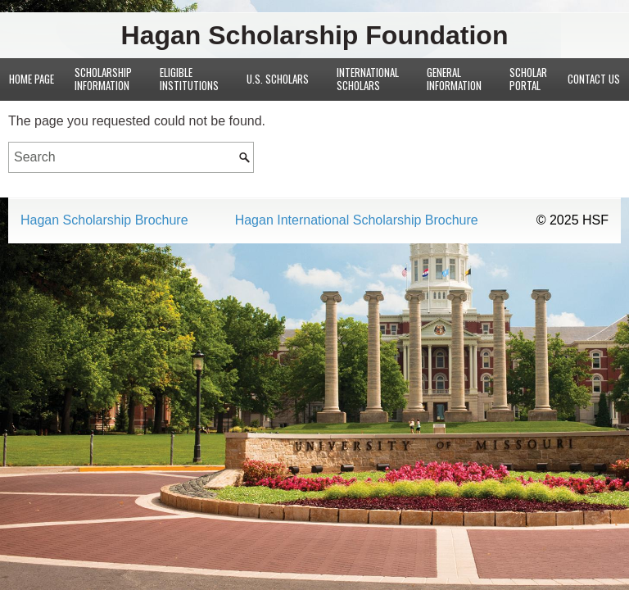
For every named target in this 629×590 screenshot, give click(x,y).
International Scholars (368, 78)
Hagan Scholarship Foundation (315, 35)
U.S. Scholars (278, 78)
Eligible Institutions (189, 78)
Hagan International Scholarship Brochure (356, 220)
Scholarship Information (103, 78)
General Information (454, 78)
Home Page (31, 78)
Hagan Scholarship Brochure (104, 220)
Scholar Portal (528, 78)
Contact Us (594, 78)
